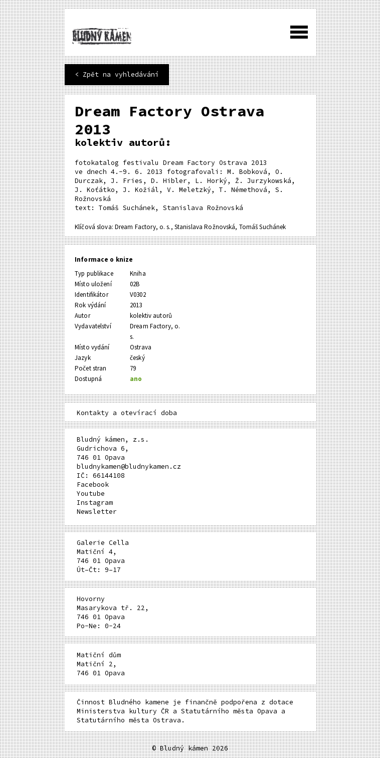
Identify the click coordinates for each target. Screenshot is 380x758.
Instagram (95, 502)
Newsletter (97, 511)
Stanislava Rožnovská (205, 227)
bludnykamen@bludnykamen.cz (129, 466)
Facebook (93, 484)
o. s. (165, 227)
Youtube (91, 493)
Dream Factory (135, 227)
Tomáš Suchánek (262, 227)
